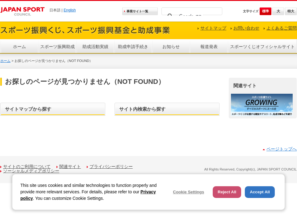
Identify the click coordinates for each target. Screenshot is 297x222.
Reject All (227, 192)
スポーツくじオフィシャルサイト (262, 46)
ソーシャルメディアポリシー (31, 170)
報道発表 (209, 46)
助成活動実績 (95, 46)
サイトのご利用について (27, 166)
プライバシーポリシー (111, 166)
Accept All (260, 192)
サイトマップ (213, 28)
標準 (265, 11)
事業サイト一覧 (137, 11)
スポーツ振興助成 (57, 46)
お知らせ (171, 46)
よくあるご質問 (281, 28)
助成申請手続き (133, 46)
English (70, 10)
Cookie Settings (188, 192)
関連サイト (70, 166)
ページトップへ (281, 148)
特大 (290, 11)
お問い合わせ (246, 28)
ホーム (19, 46)
